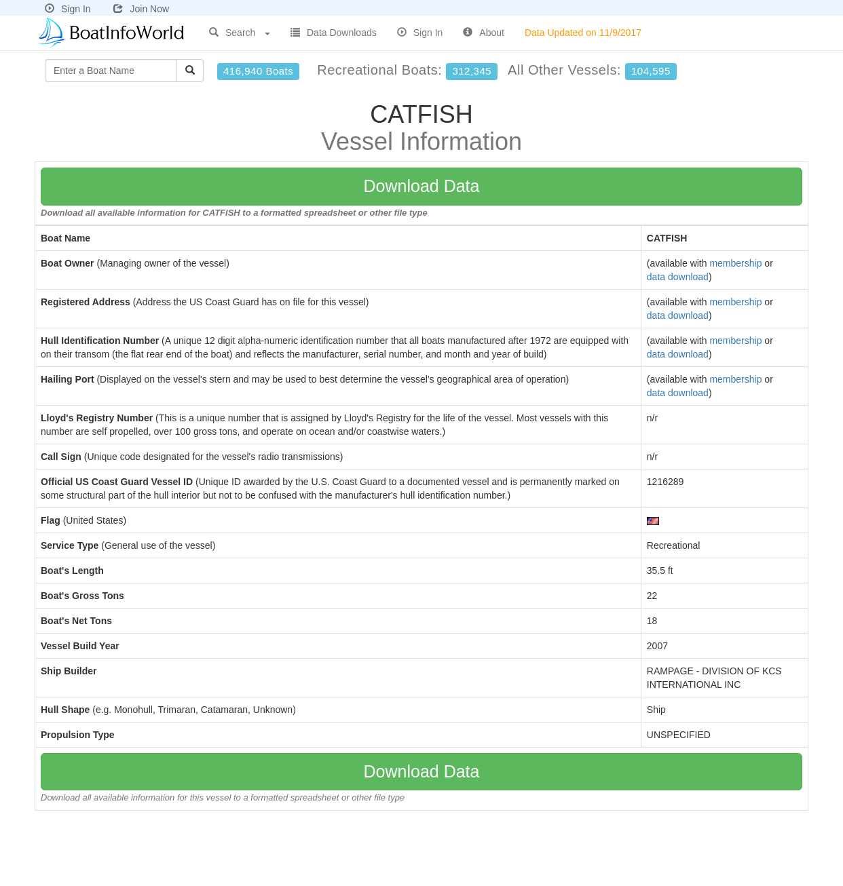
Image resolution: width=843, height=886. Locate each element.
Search (239, 32)
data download (678, 276)
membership (735, 263)
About (483, 32)
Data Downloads (334, 32)
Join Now (141, 8)
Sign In (68, 8)
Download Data (422, 185)
